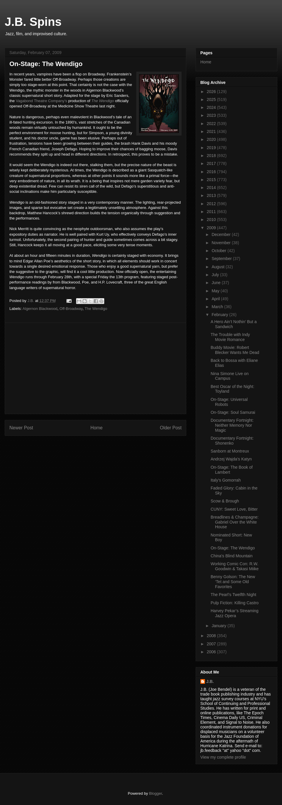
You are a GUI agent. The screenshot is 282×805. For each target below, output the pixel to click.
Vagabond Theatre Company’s (41, 101)
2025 (212, 99)
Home (96, 427)
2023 (212, 115)
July (216, 274)
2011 (212, 211)
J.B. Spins (33, 21)
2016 (212, 171)
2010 (212, 219)
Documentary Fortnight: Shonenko (232, 440)
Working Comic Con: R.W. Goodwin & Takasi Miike (234, 566)
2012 (212, 203)
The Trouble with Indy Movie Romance (230, 337)
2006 (212, 651)
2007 (212, 644)
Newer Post (21, 427)
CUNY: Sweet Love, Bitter (234, 509)
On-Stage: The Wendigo (233, 548)
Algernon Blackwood (40, 308)
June (216, 282)
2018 (212, 155)
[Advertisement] (95, 368)
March (218, 306)
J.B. (210, 681)
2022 (212, 123)
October (219, 250)
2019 (212, 147)
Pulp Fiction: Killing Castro (234, 602)
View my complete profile (223, 757)
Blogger (155, 793)
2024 (212, 107)
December (221, 234)
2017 (212, 163)
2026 (212, 91)
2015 (212, 179)
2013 (212, 195)
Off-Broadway (71, 308)
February (220, 314)
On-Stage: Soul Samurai (233, 412)
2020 (212, 139)
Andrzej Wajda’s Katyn (231, 459)
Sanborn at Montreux (230, 451)
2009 (212, 227)
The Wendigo (102, 101)
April (216, 298)
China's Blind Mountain (232, 555)
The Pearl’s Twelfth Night (233, 594)
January (219, 625)
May (216, 290)
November (221, 242)
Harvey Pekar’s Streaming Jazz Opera (234, 613)
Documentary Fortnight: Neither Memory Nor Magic (232, 425)
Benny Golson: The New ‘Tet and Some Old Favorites (233, 581)
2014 (212, 187)
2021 (212, 131)
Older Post (171, 427)
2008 (212, 635)
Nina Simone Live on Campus (230, 376)
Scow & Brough (225, 501)
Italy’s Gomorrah (226, 480)
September (222, 258)
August (218, 266)
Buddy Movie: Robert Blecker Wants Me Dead (235, 350)
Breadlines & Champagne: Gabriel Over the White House (234, 522)
